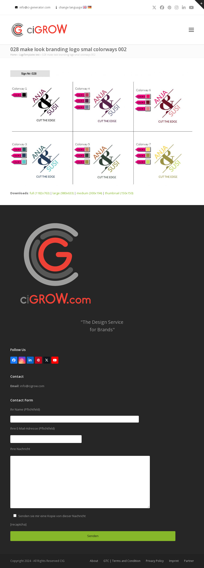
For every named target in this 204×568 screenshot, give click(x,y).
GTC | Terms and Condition (121, 561)
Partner (189, 561)
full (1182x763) (39, 193)
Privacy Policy (155, 561)
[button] (191, 30)
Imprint (174, 561)
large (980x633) (63, 193)
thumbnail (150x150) (119, 193)
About (94, 561)
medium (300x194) (89, 193)
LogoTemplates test (29, 54)
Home (13, 54)
